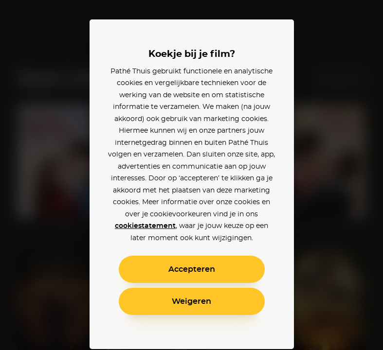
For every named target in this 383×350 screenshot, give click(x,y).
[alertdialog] (191, 175)
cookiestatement (145, 226)
